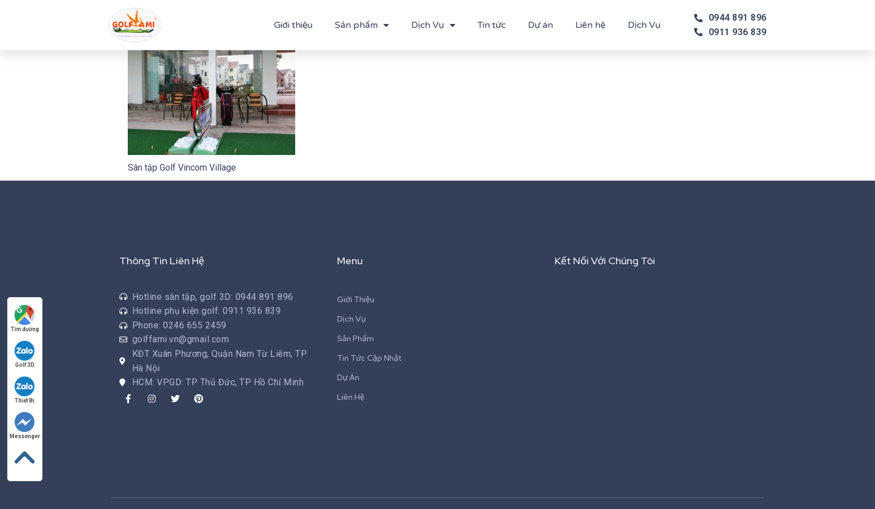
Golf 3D (25, 354)
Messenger (24, 425)
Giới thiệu (293, 25)
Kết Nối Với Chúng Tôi (605, 260)
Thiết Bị (25, 390)
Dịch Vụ (433, 25)
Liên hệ (590, 25)
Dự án (540, 25)
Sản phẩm (362, 25)
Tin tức (492, 25)
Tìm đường (25, 318)
